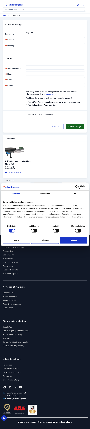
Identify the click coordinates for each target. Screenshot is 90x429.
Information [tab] (45, 194)
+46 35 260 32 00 (11, 396)
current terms (51, 94)
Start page (7, 15)
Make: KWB (9, 164)
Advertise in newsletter (12, 304)
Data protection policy (12, 372)
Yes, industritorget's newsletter (42, 105)
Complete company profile (13, 247)
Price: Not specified (13, 172)
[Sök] (83, 9)
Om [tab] (74, 194)
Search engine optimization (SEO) (16, 331)
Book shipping (8, 255)
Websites (6, 338)
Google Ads (7, 327)
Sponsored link (8, 293)
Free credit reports (10, 274)
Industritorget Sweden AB (14, 393)
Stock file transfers (10, 262)
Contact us (7, 376)
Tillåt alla (73, 240)
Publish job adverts (10, 270)
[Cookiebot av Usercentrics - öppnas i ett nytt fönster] (77, 187)
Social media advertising (12, 334)
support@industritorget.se (14, 399)
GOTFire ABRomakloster (10, 168)
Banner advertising (10, 297)
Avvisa (16, 240)
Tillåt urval (45, 240)
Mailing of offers (9, 300)
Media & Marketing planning (13, 346)
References (7, 365)
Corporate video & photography (15, 342)
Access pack (8, 266)
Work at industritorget (11, 380)
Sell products (8, 259)
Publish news (8, 308)
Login (80, 5)
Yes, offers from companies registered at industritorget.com (54, 102)
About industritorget (11, 369)
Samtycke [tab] (15, 194)
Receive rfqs (8, 251)
